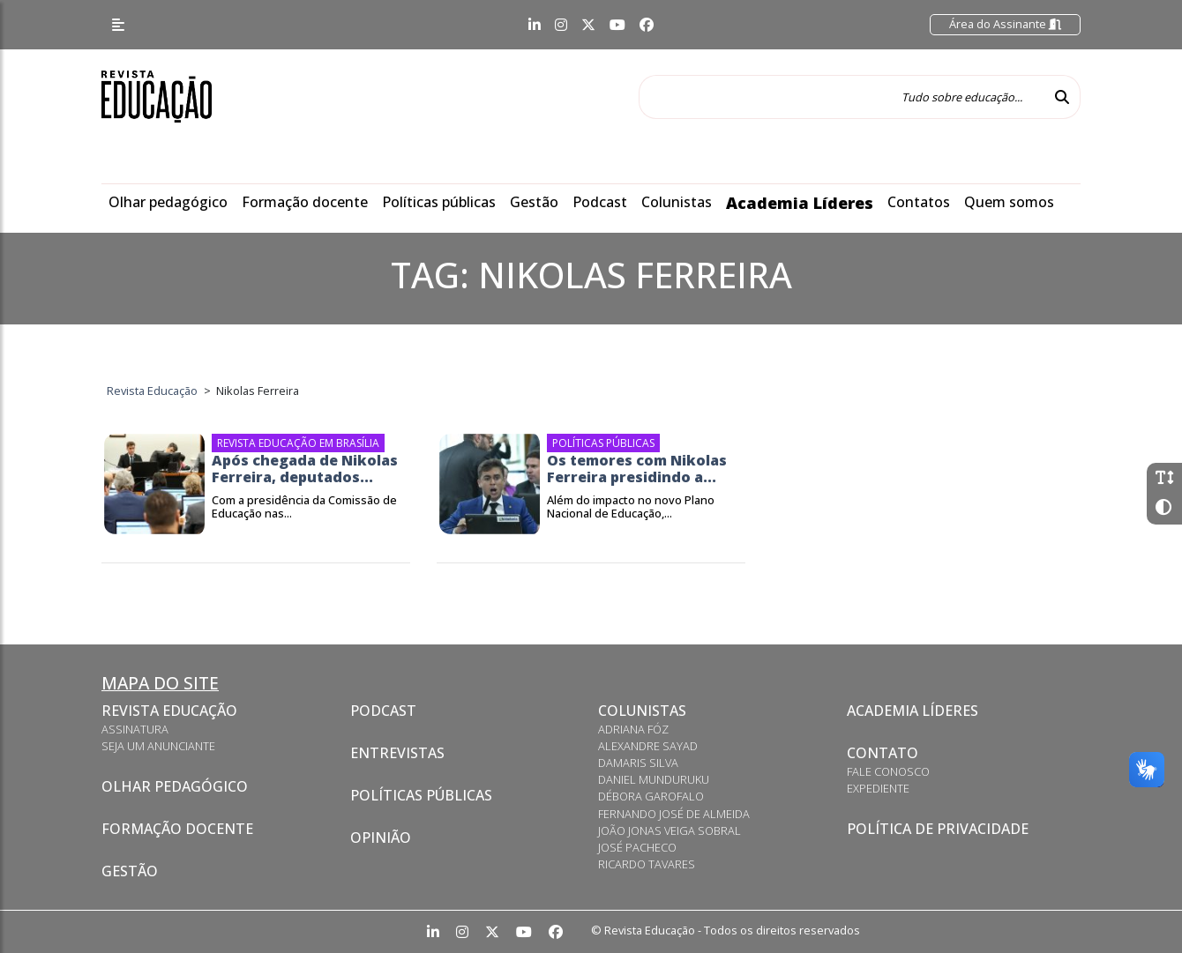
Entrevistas (397, 753)
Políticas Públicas (421, 795)
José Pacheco (637, 847)
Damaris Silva (638, 763)
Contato (882, 753)
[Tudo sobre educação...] (841, 97)
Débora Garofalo (651, 796)
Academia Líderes (799, 202)
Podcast (599, 202)
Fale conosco (888, 771)
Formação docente (305, 202)
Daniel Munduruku (653, 779)
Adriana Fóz (633, 729)
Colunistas (676, 202)
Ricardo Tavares (646, 864)
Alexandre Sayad (648, 746)
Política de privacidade (938, 828)
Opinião (380, 837)
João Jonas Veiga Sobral (669, 830)
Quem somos (1009, 202)
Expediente (878, 788)
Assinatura (134, 729)
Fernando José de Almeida (674, 814)
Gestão (534, 202)
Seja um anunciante (158, 746)
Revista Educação (169, 710)
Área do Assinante (1005, 24)
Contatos (918, 202)
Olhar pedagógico (168, 202)
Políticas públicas (439, 202)
